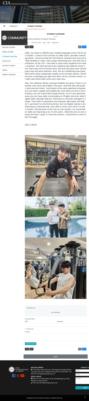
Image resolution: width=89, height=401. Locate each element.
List (80, 47)
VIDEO (4, 70)
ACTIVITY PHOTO (8, 66)
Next (31, 47)
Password (60, 321)
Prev (27, 47)
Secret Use (30, 329)
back (55, 356)
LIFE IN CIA (6, 61)
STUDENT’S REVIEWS (34, 26)
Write (26, 321)
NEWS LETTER (7, 52)
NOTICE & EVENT (8, 47)
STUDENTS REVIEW (9, 56)
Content (27, 331)
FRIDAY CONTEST (9, 75)
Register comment (31, 343)
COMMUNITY (13, 26)
